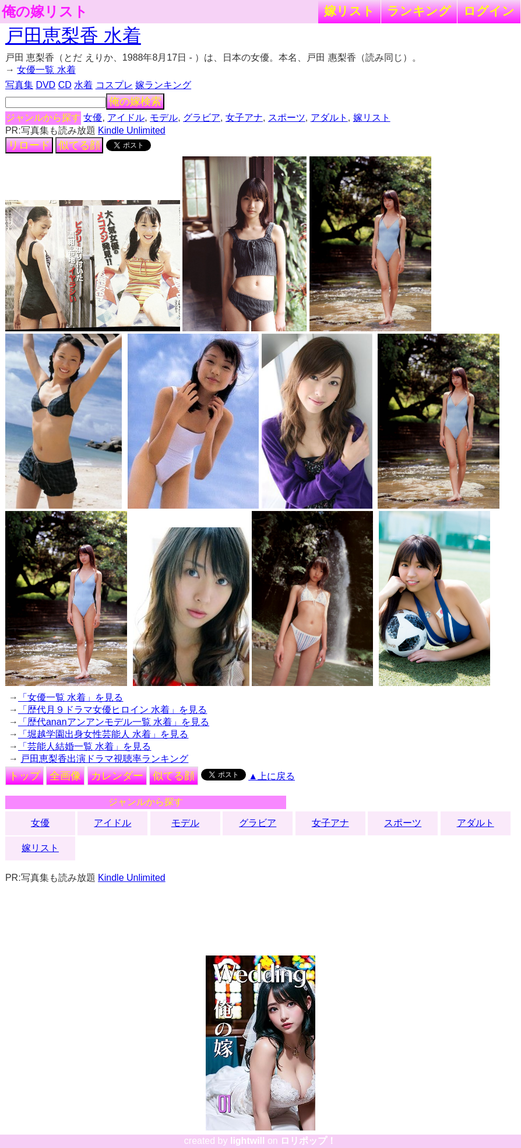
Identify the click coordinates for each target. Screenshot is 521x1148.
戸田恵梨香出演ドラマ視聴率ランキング (104, 759)
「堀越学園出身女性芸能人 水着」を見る (103, 734)
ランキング (419, 11)
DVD (45, 85)
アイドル (126, 118)
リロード (29, 145)
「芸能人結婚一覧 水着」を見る (84, 746)
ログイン (489, 11)
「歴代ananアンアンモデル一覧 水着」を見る (113, 722)
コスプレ (114, 85)
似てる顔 (79, 145)
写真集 (19, 85)
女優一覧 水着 (46, 70)
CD (65, 85)
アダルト (329, 118)
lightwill (247, 1141)
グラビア (201, 118)
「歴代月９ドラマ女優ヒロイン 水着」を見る (112, 710)
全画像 (65, 776)
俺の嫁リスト (45, 11)
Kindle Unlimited (132, 130)
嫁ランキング (163, 85)
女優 (92, 118)
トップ (24, 776)
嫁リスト (349, 11)
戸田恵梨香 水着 (73, 35)
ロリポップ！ (308, 1141)
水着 (83, 85)
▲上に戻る (271, 776)
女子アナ (244, 118)
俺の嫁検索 (135, 101)
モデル (164, 118)
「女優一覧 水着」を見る (70, 697)
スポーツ (286, 118)
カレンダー (117, 776)
